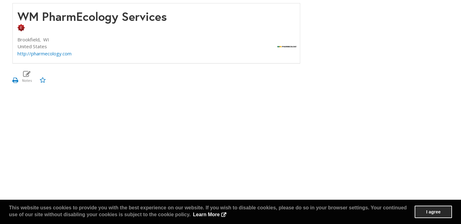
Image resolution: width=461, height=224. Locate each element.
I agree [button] (433, 211)
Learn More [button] (206, 214)
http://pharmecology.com (44, 53)
